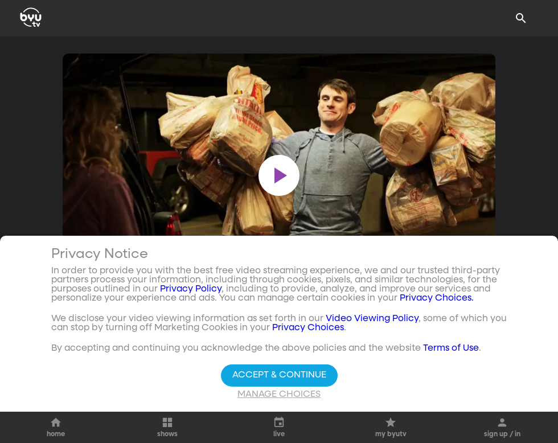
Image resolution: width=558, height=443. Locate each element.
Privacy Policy (190, 289)
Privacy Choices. (437, 298)
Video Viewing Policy (372, 318)
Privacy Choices (308, 328)
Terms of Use (451, 348)
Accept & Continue (279, 375)
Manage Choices (279, 394)
